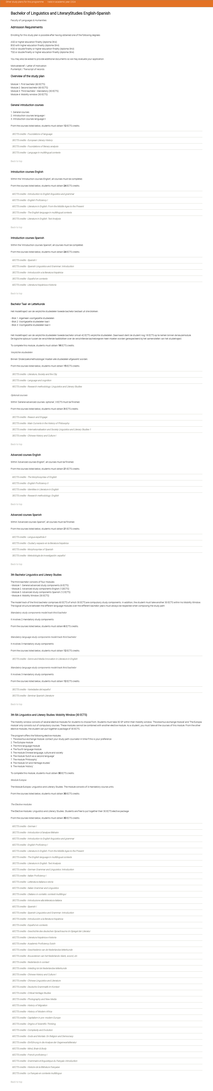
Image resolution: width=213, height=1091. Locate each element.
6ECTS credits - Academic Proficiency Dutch (33, 943)
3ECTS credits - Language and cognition (31, 380)
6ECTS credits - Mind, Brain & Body (29, 1048)
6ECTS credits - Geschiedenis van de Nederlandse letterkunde (42, 949)
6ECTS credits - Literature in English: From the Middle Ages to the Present (48, 206)
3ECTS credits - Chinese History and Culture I (34, 435)
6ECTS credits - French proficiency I (29, 1054)
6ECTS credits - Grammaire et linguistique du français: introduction (44, 1061)
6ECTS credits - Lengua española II (29, 537)
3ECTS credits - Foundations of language (32, 134)
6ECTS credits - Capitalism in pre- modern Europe (36, 1017)
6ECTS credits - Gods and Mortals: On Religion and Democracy (42, 1036)
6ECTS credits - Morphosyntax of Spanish (32, 549)
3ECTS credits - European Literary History (32, 140)
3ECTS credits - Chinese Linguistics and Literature (36, 980)
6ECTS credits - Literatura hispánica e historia (34, 285)
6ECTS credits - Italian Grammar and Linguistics (35, 888)
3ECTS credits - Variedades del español (31, 689)
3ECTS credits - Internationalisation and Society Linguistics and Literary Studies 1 (51, 429)
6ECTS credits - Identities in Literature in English (35, 489)
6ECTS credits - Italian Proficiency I (29, 875)
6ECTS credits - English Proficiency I (30, 200)
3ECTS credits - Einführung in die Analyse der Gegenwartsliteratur (44, 1042)
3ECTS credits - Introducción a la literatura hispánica (37, 272)
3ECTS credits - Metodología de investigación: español (38, 555)
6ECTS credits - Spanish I (24, 260)
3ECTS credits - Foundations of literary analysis (35, 146)
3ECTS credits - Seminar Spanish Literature (33, 695)
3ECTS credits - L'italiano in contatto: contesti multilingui (39, 894)
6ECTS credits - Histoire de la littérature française (36, 1067)
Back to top (16, 161)
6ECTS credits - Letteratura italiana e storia (32, 882)
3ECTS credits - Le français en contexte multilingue (36, 1073)
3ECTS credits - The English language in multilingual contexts (42, 212)
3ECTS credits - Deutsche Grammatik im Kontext (35, 987)
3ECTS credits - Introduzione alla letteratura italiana (37, 900)
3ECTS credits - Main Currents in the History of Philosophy (40, 423)
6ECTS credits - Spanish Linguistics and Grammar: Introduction (43, 266)
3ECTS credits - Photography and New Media (34, 999)
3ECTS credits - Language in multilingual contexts (36, 152)
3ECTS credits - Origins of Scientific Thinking (34, 1024)
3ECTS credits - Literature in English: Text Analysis (36, 218)
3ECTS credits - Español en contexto (29, 278)
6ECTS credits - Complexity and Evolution (32, 1030)
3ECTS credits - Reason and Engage (29, 417)
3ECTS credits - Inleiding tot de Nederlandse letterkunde (39, 968)
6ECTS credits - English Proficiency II (30, 483)
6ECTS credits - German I (24, 826)
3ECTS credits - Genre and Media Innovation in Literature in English (44, 659)
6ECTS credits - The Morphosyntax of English (34, 477)
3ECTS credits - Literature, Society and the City (34, 374)
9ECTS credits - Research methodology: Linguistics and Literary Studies (47, 386)
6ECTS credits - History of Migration (29, 1005)
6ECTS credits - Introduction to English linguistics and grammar (43, 194)
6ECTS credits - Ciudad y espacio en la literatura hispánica (40, 543)
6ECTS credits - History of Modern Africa (32, 1011)
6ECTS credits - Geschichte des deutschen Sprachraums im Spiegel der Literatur (51, 931)
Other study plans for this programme (25, 1)
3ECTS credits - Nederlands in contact (30, 962)
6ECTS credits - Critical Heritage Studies (31, 993)
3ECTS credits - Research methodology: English (35, 495)
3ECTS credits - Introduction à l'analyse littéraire (35, 832)
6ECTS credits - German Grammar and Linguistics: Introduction (43, 869)
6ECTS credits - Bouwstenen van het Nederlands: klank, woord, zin (44, 956)
